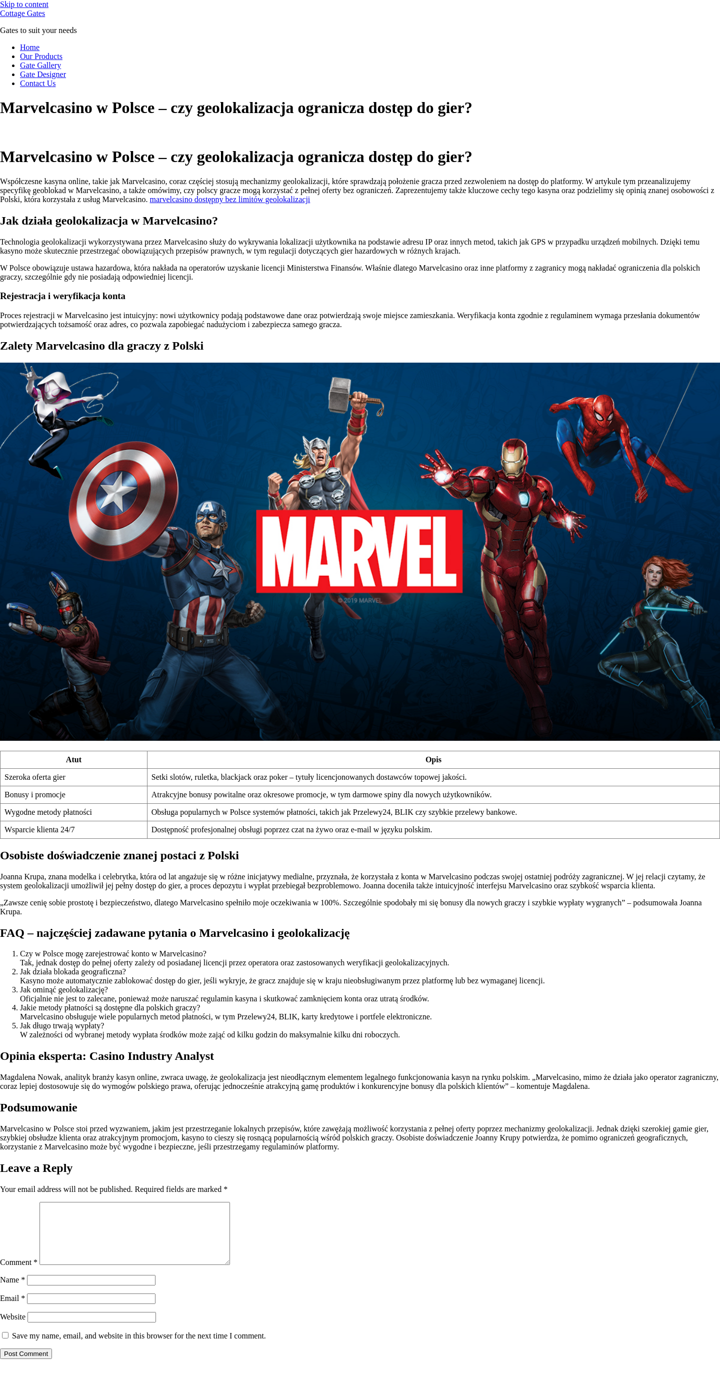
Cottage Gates (22, 13)
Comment (19, 1274)
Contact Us (38, 83)
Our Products (41, 56)
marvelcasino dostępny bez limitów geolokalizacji (230, 199)
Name (12, 1291)
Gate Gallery (40, 65)
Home (30, 47)
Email (12, 1310)
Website (13, 1328)
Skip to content (24, 4)
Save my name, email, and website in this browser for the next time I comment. (139, 1347)
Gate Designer (43, 74)
